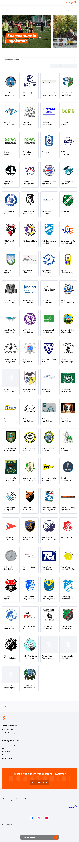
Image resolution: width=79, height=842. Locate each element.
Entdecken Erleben (52, 10)
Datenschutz (6, 755)
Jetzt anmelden (39, 782)
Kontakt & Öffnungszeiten (10, 745)
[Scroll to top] (76, 706)
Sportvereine (73, 10)
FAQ (3, 748)
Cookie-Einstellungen (9, 733)
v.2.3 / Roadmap (7, 824)
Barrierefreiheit (7, 758)
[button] (10, 85)
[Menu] (4, 2)
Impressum (6, 752)
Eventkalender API (8, 729)
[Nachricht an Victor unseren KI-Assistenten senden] (38, 837)
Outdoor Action (63, 10)
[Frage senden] (56, 837)
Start (43, 10)
